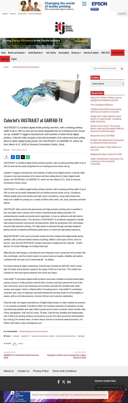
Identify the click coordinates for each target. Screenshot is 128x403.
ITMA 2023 (105, 52)
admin (7, 150)
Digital (14, 58)
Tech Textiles (51, 52)
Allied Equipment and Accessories (34, 331)
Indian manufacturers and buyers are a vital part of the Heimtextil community (106, 161)
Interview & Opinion (91, 52)
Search (122, 14)
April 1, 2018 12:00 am (19, 150)
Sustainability (63, 52)
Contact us (13, 13)
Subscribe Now (117, 52)
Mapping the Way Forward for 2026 (106, 154)
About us (5, 13)
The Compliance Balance (101, 105)
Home (3, 52)
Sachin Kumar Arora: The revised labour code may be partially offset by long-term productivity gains (107, 128)
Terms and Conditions (35, 13)
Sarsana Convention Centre (43, 336)
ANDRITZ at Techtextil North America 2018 (21, 356)
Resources (76, 52)
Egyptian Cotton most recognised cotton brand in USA (66, 356)
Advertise (5, 58)
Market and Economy (17, 52)
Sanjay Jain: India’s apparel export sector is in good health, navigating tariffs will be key (105, 119)
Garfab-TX (25, 336)
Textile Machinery (35, 52)
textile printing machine (66, 336)
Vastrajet (81, 336)
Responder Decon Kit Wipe (102, 136)
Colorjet (16, 336)
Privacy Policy (22, 13)
